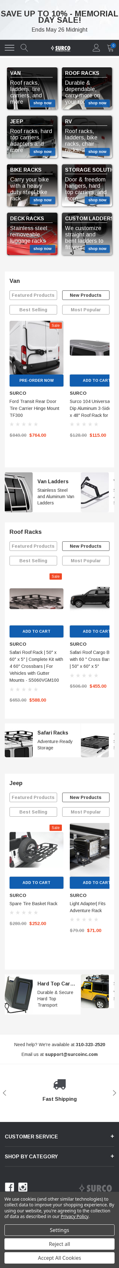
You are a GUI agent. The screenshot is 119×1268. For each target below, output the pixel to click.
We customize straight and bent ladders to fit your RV (84, 237)
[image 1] (19, 492)
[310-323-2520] (90, 1044)
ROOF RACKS (82, 73)
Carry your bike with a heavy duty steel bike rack (29, 189)
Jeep (16, 783)
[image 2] (95, 492)
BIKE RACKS (26, 170)
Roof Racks (26, 532)
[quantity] (110, 48)
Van (15, 281)
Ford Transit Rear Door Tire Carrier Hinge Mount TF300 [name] (34, 408)
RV (68, 121)
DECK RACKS (27, 218)
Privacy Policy (74, 1216)
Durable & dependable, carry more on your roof (82, 92)
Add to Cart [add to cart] (36, 631)
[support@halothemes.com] (71, 1054)
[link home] (60, 48)
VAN (15, 73)
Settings (59, 1230)
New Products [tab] (86, 295)
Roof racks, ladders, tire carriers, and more (26, 92)
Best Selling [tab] (33, 309)
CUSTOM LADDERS (89, 218)
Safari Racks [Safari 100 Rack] (52, 732)
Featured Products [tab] (33, 295)
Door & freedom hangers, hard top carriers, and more (86, 189)
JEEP (16, 121)
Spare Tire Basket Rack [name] (33, 903)
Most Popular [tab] (86, 309)
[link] (36, 348)
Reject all (59, 1244)
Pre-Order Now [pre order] (36, 380)
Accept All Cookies (59, 1257)
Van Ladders (53, 481)
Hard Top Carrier (58, 983)
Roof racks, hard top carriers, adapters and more (31, 140)
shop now (42, 103)
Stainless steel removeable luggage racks (28, 234)
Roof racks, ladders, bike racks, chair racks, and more (85, 140)
